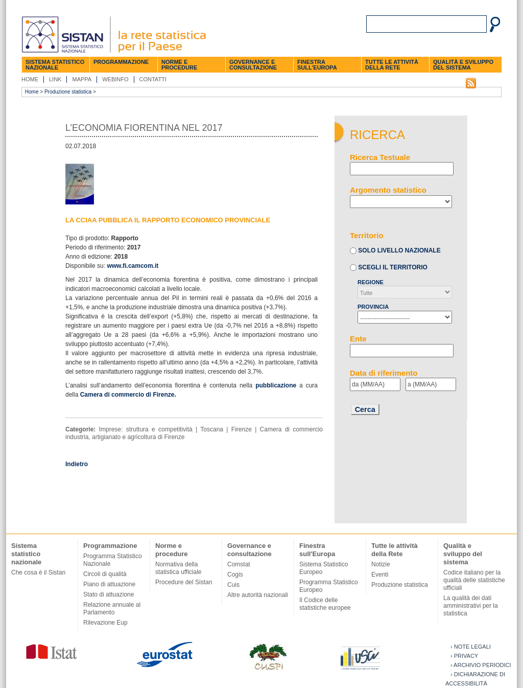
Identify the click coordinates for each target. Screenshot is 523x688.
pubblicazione (275, 385)
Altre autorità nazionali (257, 595)
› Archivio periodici (480, 665)
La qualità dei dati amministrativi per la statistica (470, 605)
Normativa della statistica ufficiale (178, 568)
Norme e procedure (179, 65)
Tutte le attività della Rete (391, 65)
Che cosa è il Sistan (38, 572)
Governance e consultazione (253, 65)
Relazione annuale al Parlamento (111, 608)
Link (55, 79)
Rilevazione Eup (105, 622)
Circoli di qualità (105, 574)
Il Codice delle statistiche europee (325, 604)
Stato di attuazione (108, 594)
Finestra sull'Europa (317, 65)
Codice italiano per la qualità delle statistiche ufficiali (474, 580)
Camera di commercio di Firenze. (128, 394)
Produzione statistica (67, 92)
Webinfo (115, 79)
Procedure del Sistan (183, 582)
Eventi (379, 574)
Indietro (76, 464)
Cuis (233, 584)
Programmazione (121, 62)
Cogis (235, 574)
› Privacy (464, 656)
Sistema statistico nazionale (55, 65)
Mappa (81, 79)
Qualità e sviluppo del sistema (463, 65)
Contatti (153, 79)
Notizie (380, 564)
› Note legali (470, 647)
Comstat (238, 564)
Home (29, 79)
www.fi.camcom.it (132, 265)
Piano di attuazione (109, 584)
